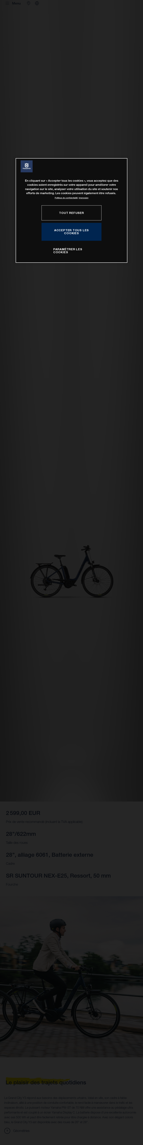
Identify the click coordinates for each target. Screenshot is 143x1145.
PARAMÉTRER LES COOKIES (67, 250)
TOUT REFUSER (71, 212)
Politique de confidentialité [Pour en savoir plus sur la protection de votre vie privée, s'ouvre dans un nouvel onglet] (66, 198)
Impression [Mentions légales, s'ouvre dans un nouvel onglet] (83, 198)
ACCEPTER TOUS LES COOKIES (71, 231)
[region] (71, 210)
